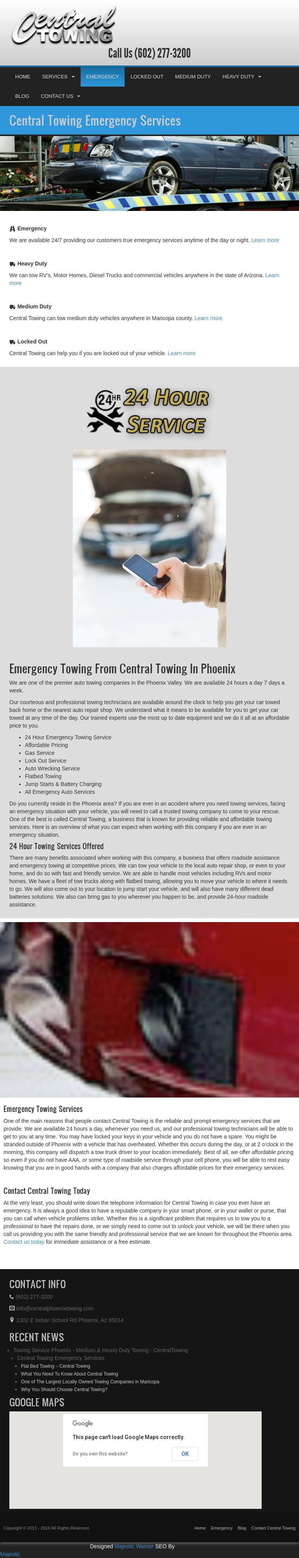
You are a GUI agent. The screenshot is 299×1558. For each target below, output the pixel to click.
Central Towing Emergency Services (95, 120)
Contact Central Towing (273, 1528)
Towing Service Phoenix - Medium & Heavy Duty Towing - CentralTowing (100, 1350)
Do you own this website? (100, 1454)
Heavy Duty (242, 77)
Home (22, 77)
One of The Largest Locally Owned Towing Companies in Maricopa (90, 1381)
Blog (22, 96)
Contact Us (60, 96)
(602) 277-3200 (161, 53)
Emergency (102, 77)
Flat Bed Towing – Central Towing (55, 1366)
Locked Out (147, 77)
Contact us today (24, 1242)
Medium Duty (193, 77)
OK (185, 1454)
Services (58, 77)
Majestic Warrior (134, 1546)
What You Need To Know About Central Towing (69, 1374)
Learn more (266, 240)
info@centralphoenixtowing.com (51, 1308)
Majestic (10, 1554)
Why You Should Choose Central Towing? (64, 1389)
